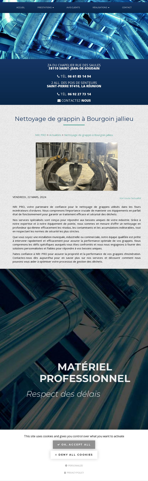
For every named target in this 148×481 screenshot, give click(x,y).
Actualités (55, 135)
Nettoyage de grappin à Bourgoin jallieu (88, 135)
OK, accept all (74, 444)
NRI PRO (40, 135)
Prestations (46, 7)
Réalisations (101, 7)
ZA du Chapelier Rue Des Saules (74, 66)
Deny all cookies (74, 454)
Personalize (74, 465)
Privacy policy (74, 472)
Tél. (74, 76)
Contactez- (74, 100)
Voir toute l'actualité (130, 198)
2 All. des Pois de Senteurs (74, 84)
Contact (127, 7)
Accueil (20, 7)
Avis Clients (73, 7)
